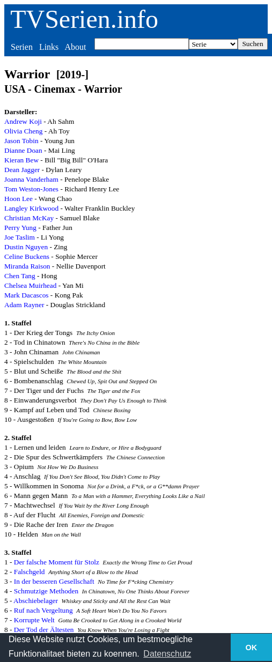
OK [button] (252, 647)
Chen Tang (19, 276)
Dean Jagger (22, 170)
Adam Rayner (24, 305)
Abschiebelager (35, 601)
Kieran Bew (21, 160)
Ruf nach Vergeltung (43, 610)
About (75, 46)
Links (48, 46)
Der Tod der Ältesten (44, 630)
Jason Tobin (21, 141)
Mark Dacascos (26, 295)
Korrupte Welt (34, 620)
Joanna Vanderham (31, 179)
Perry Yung (20, 228)
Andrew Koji (23, 121)
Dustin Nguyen (26, 247)
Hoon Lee (18, 199)
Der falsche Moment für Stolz (56, 562)
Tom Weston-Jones (31, 189)
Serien (22, 46)
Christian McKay (29, 218)
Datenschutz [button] (167, 653)
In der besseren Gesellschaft (54, 581)
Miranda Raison (27, 266)
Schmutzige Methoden (46, 591)
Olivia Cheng (23, 131)
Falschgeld (29, 572)
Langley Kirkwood (31, 208)
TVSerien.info (84, 19)
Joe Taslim (19, 237)
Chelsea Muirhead (30, 285)
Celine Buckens (26, 256)
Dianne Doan (23, 150)
